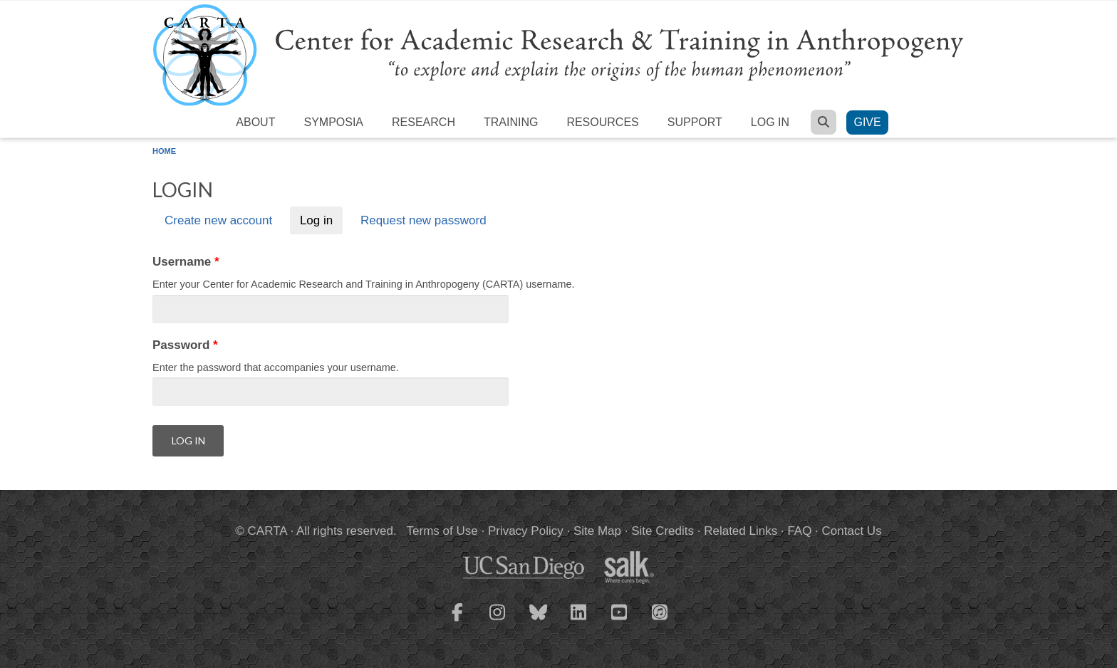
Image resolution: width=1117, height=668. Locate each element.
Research (423, 122)
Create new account (218, 220)
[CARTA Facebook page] (457, 621)
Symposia (333, 122)
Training (511, 122)
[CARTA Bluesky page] (538, 621)
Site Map (597, 531)
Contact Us (852, 531)
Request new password (423, 220)
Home (164, 151)
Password (185, 345)
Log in (770, 122)
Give (866, 122)
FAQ (799, 531)
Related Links (740, 531)
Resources (602, 122)
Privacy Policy (525, 531)
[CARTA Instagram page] (498, 621)
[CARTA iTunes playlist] (660, 611)
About (255, 122)
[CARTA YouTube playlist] (620, 621)
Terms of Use (442, 531)
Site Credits (662, 531)
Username (185, 261)
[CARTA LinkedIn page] (579, 621)
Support (694, 122)
